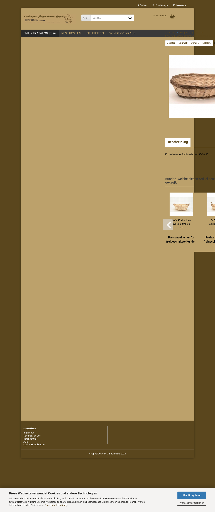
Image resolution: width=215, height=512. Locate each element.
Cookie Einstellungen (34, 444)
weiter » (195, 43)
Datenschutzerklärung (56, 505)
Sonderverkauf (122, 33)
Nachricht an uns (32, 436)
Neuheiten (95, 33)
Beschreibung (178, 142)
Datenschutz (29, 439)
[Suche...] (85, 18)
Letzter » (207, 43)
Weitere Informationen (191, 502)
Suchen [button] (142, 5)
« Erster (171, 43)
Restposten (71, 33)
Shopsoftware (96, 453)
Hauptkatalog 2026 (40, 33)
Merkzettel (179, 5)
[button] (168, 224)
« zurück (183, 43)
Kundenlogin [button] (160, 5)
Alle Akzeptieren (191, 495)
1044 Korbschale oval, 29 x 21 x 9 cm (181, 224)
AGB (25, 442)
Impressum (29, 433)
